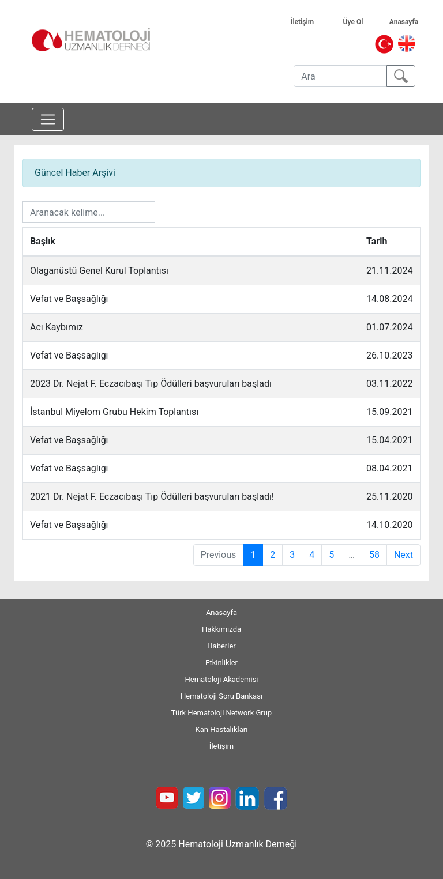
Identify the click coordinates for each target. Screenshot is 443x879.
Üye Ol (360, 22)
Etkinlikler (221, 662)
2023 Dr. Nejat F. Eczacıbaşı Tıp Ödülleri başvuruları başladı (151, 383)
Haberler (221, 646)
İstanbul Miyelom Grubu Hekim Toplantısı (114, 411)
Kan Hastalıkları (222, 729)
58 (374, 554)
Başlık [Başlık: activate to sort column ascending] (42, 241)
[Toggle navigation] (48, 119)
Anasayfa (409, 22)
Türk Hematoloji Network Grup (221, 712)
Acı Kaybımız (56, 327)
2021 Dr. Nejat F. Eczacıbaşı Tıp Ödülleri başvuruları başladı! (152, 496)
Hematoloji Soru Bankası (221, 696)
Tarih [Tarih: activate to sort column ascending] (376, 241)
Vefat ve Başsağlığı (69, 298)
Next (403, 554)
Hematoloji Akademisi (221, 679)
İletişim (309, 22)
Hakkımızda (221, 629)
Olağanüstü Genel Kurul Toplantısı (99, 270)
